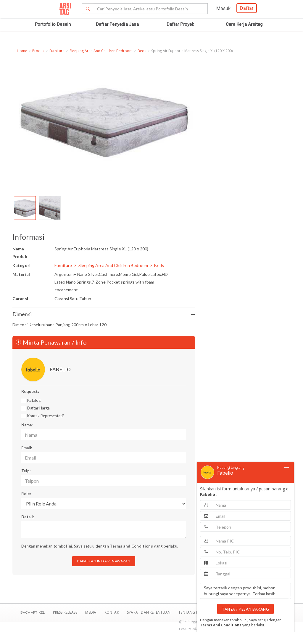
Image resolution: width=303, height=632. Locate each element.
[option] (24, 208)
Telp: (25, 470)
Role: (26, 493)
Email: (26, 447)
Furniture (57, 50)
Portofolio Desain (53, 24)
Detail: (27, 516)
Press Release (65, 612)
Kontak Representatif (45, 415)
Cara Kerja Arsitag (244, 24)
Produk (38, 50)
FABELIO (60, 369)
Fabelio (225, 473)
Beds (142, 50)
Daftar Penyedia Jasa (117, 24)
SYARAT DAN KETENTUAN (149, 612)
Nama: (27, 425)
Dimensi (103, 314)
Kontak (112, 612)
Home (22, 50)
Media (91, 612)
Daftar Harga (38, 408)
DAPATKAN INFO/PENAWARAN (103, 561)
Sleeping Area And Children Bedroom (101, 50)
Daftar (246, 8)
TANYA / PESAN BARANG (245, 609)
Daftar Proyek (180, 24)
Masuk (223, 8)
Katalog (34, 400)
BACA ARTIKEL (32, 612)
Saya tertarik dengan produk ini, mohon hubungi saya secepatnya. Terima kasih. (245, 591)
